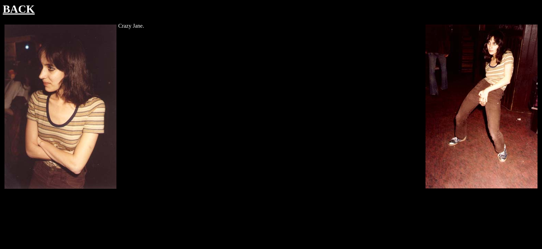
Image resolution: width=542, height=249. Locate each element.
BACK (19, 9)
